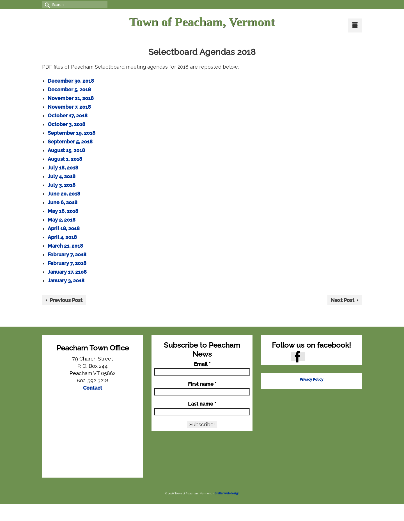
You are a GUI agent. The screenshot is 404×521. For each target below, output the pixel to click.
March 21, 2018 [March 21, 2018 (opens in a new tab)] (65, 246)
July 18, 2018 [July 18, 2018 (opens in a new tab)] (63, 168)
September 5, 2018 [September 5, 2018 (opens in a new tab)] (70, 142)
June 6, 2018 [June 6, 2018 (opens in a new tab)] (62, 202)
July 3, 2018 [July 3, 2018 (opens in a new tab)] (61, 185)
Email (202, 364)
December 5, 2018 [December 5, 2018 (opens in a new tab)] (69, 89)
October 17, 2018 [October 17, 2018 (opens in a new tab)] (68, 115)
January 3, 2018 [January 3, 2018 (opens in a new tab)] (66, 280)
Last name (202, 404)
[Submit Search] (46, 4)
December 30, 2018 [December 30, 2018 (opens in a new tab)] (71, 81)
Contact (92, 388)
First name (202, 384)
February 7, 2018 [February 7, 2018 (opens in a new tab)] (67, 254)
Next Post (342, 300)
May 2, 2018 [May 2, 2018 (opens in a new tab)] (61, 220)
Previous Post (66, 300)
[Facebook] (298, 356)
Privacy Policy (311, 379)
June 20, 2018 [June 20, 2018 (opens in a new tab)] (64, 194)
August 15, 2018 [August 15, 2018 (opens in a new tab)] (66, 150)
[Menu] (355, 25)
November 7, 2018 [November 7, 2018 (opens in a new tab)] (69, 107)
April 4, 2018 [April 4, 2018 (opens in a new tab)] (62, 237)
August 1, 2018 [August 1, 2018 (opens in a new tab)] (65, 159)
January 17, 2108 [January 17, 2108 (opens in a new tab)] (67, 272)
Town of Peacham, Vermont (202, 22)
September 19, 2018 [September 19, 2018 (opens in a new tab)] (71, 133)
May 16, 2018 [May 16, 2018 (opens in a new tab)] (63, 211)
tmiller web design (227, 493)
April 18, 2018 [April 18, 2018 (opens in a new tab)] (64, 228)
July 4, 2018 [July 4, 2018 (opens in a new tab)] (61, 176)
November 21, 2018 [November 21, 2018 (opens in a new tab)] (71, 98)
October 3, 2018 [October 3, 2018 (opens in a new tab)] (66, 124)
